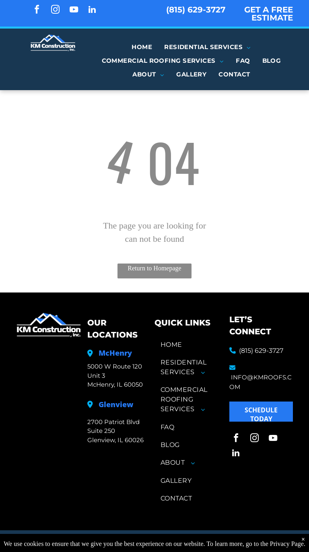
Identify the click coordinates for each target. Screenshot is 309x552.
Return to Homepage (154, 268)
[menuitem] (142, 47)
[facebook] (36, 10)
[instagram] (55, 10)
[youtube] (73, 10)
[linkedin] (92, 10)
